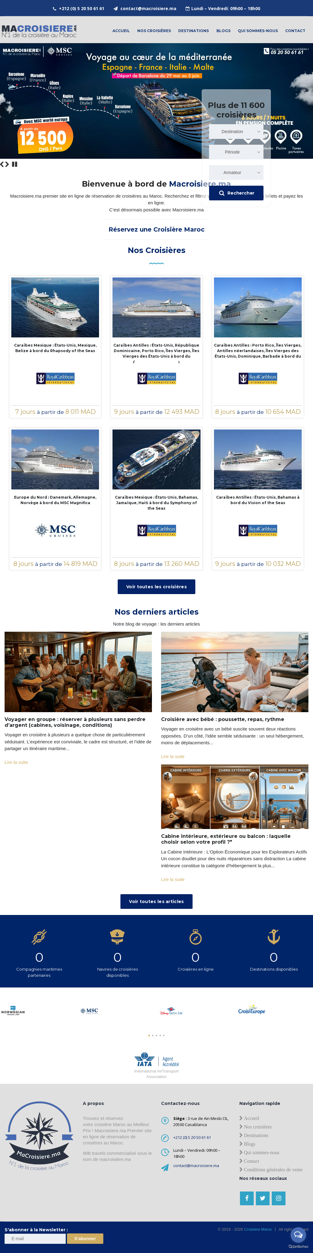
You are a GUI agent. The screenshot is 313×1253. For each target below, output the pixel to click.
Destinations (193, 30)
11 (306, 164)
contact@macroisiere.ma (148, 8)
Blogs (223, 30)
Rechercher (236, 193)
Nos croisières (154, 30)
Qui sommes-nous (258, 30)
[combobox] (236, 131)
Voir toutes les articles (156, 901)
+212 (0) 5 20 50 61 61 (81, 8)
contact (295, 30)
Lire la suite (16, 762)
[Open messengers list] (298, 1235)
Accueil (121, 30)
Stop (14, 164)
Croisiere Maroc (257, 1229)
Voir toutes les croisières (156, 586)
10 (302, 164)
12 (311, 164)
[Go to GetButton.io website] (298, 1247)
